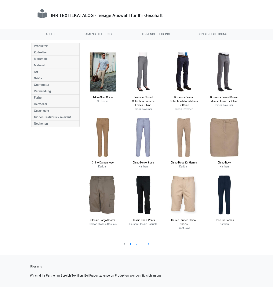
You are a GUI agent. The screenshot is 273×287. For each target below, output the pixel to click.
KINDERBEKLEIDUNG (213, 34)
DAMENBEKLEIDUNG (97, 34)
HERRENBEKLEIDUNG (155, 34)
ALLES (50, 34)
